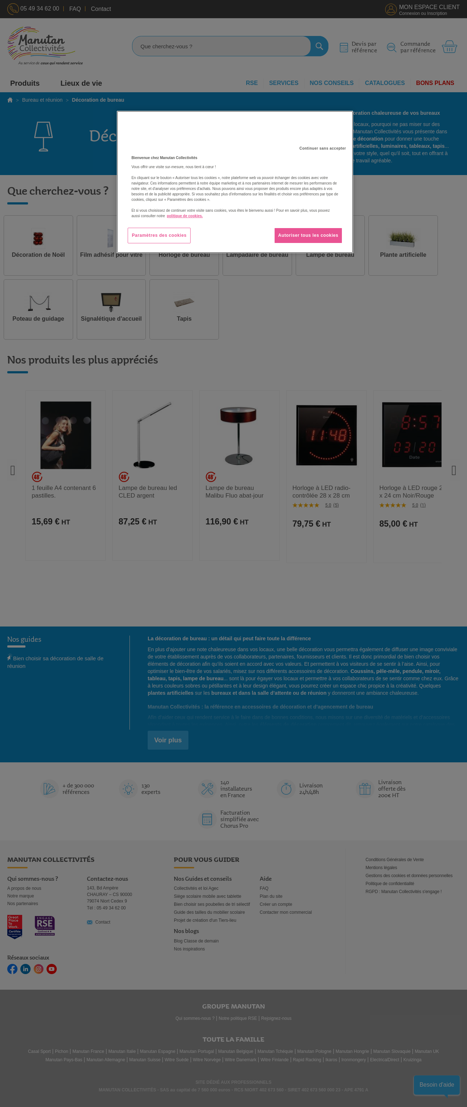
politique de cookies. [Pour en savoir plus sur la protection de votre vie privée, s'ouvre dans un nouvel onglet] (185, 216)
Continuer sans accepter (322, 148)
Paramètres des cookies (159, 235)
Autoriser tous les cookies (308, 235)
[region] (235, 182)
